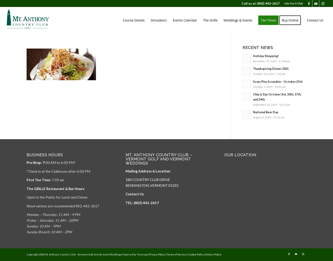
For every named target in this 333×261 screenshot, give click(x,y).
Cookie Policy (196, 254)
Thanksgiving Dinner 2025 (271, 69)
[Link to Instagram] (322, 3)
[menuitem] (292, 3)
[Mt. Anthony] (35, 20)
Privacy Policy (157, 254)
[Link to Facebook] (308, 3)
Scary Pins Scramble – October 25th (277, 81)
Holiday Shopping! (266, 56)
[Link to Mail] (315, 3)
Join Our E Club (293, 3)
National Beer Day (265, 112)
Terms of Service (176, 254)
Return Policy (214, 254)
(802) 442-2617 (268, 3)
